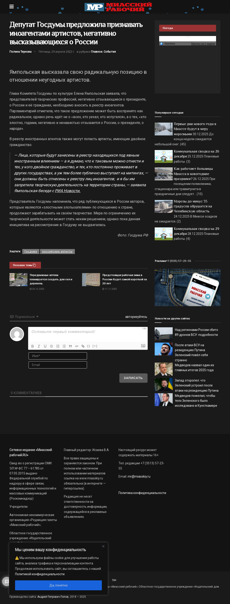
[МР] (188, 287)
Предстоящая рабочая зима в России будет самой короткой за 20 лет (124, 279)
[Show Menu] (11, 6)
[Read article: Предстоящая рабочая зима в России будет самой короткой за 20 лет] (91, 279)
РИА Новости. (67, 191)
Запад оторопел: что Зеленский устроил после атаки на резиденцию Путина (197, 385)
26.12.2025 (37, 289)
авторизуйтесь (136, 317)
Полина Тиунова (20, 51)
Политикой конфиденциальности (40, 574)
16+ (114, 580)
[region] (58, 568)
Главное (96, 51)
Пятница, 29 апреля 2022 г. (57, 51)
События (110, 51)
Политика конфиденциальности (142, 493)
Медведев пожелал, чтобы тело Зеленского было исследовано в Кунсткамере (196, 401)
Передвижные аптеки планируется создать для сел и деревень (51, 279)
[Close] (103, 546)
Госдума (31, 251)
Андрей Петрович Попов (53, 596)
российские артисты (57, 251)
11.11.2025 (109, 289)
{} (88, 346)
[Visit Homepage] (118, 6)
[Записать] (133, 377)
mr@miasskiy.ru (138, 476)
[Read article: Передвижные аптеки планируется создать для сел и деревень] (18, 279)
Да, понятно (58, 585)
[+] (95, 346)
